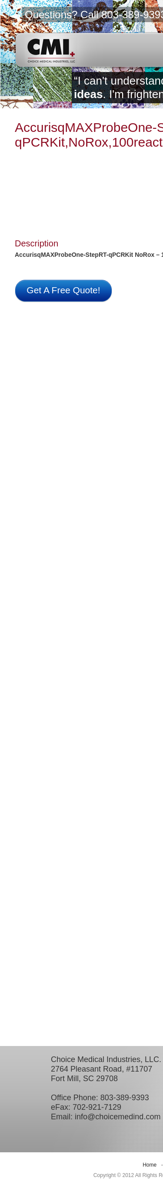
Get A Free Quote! (63, 290)
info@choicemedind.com (117, 1116)
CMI (51, 50)
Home (149, 1165)
